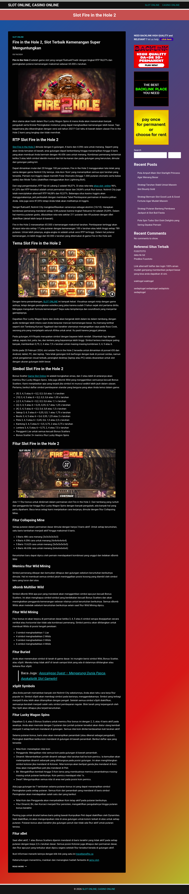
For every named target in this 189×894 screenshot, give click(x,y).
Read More (20, 866)
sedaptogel (140, 288)
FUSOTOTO (140, 251)
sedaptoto (164, 288)
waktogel (138, 281)
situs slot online (102, 185)
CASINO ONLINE (171, 5)
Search (137, 150)
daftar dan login (157, 266)
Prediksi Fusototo (143, 258)
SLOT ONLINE (152, 5)
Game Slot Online (37, 376)
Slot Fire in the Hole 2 (24, 146)
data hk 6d (139, 255)
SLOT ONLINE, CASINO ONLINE (98, 889)
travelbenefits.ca (84, 853)
